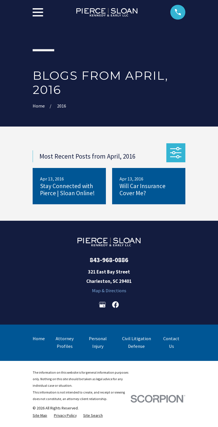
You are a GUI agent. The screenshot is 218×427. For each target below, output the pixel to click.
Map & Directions (109, 291)
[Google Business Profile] (102, 304)
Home (39, 339)
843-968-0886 (109, 260)
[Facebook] (115, 304)
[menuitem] (40, 415)
